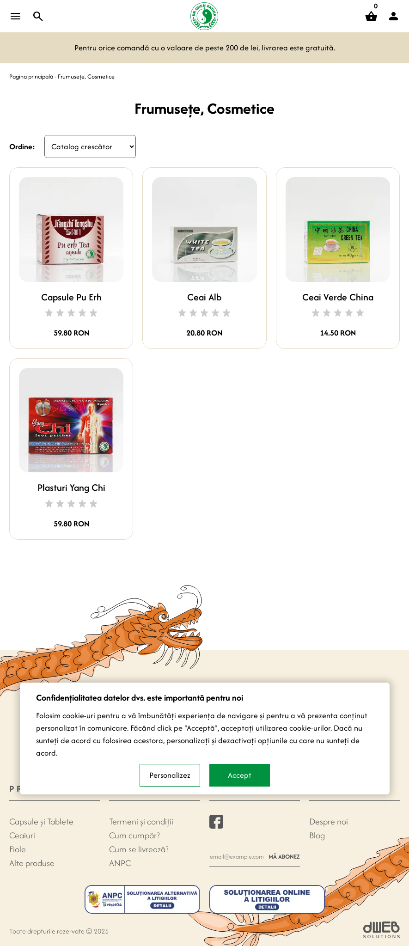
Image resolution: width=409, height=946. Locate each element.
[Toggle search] (38, 16)
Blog (317, 835)
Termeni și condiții (141, 821)
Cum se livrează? (139, 849)
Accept (239, 775)
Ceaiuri (22, 835)
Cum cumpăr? (134, 835)
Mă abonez (284, 856)
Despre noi (328, 821)
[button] (393, 16)
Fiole (17, 849)
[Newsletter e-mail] (236, 857)
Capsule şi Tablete (41, 821)
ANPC (120, 863)
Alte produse (32, 863)
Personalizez (169, 775)
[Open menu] (15, 16)
